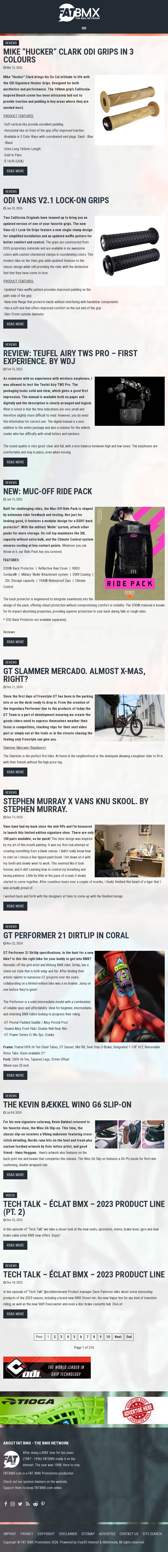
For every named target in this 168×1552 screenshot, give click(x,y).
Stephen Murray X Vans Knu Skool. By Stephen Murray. (76, 805)
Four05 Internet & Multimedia (97, 1542)
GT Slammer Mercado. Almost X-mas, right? (74, 675)
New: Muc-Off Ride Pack (47, 491)
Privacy (27, 1534)
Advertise (107, 1534)
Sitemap (88, 1534)
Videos (10, 1195)
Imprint (10, 1534)
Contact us (129, 1534)
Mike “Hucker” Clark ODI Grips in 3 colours (68, 56)
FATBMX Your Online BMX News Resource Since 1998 (84, 11)
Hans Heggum (25, 1153)
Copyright (46, 1534)
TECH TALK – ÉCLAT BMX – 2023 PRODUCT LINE (84, 1274)
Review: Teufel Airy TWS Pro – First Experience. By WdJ (70, 357)
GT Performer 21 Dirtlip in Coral (66, 935)
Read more (15, 171)
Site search (152, 1534)
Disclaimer (68, 1534)
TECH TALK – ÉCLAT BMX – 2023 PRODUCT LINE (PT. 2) (84, 1208)
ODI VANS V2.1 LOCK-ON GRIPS (56, 200)
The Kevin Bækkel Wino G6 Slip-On (67, 1105)
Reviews (11, 43)
